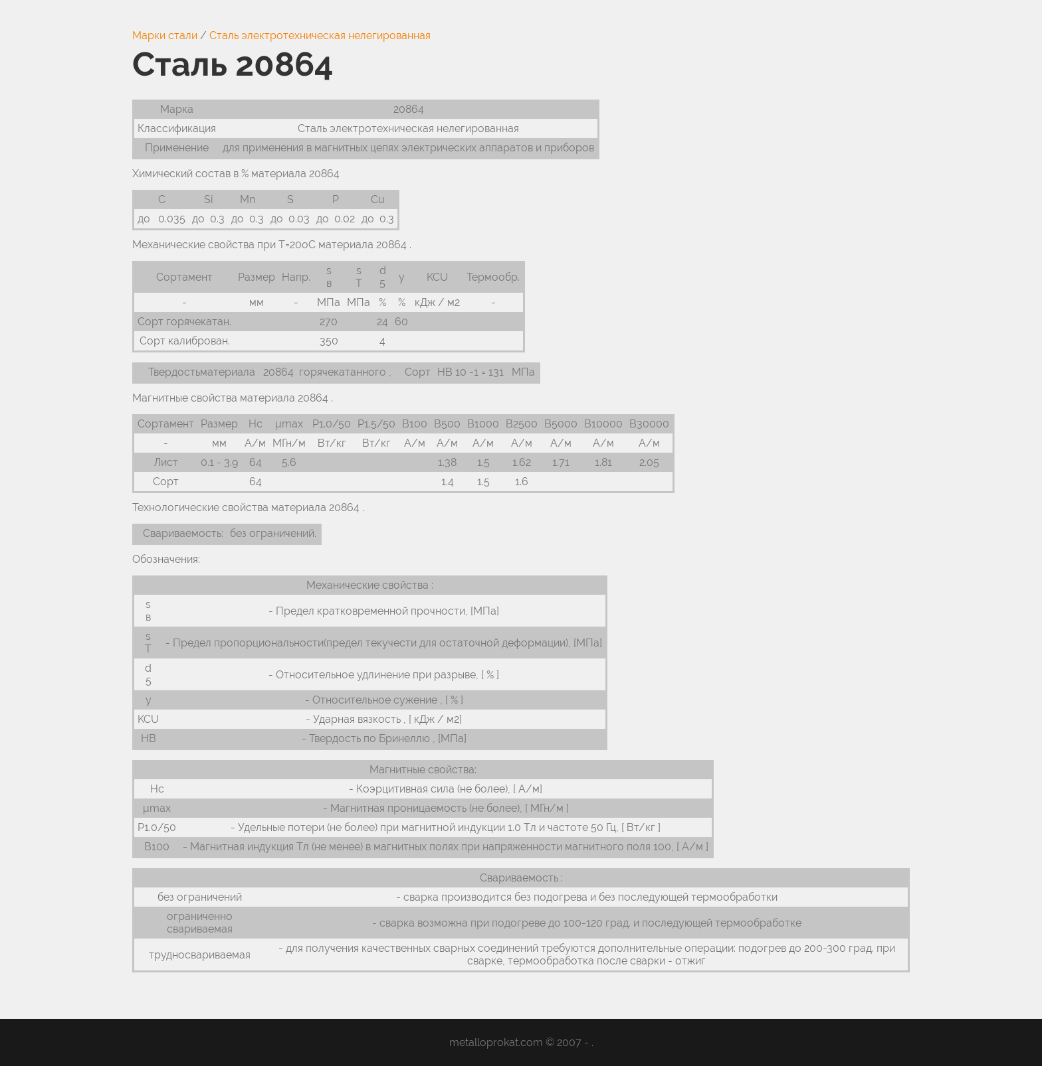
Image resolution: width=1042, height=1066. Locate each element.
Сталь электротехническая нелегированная (320, 35)
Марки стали (164, 35)
